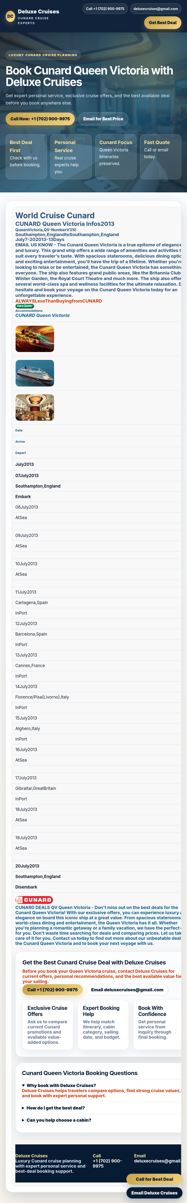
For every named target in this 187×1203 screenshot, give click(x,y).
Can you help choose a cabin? (59, 1120)
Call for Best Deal (154, 1179)
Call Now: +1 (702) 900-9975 (40, 118)
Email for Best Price (103, 118)
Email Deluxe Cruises (154, 1192)
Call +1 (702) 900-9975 (105, 9)
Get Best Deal (163, 22)
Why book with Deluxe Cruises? (61, 1085)
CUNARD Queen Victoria (42, 315)
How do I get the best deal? (56, 1107)
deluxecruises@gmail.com (156, 9)
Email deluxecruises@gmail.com (127, 989)
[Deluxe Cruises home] (32, 16)
